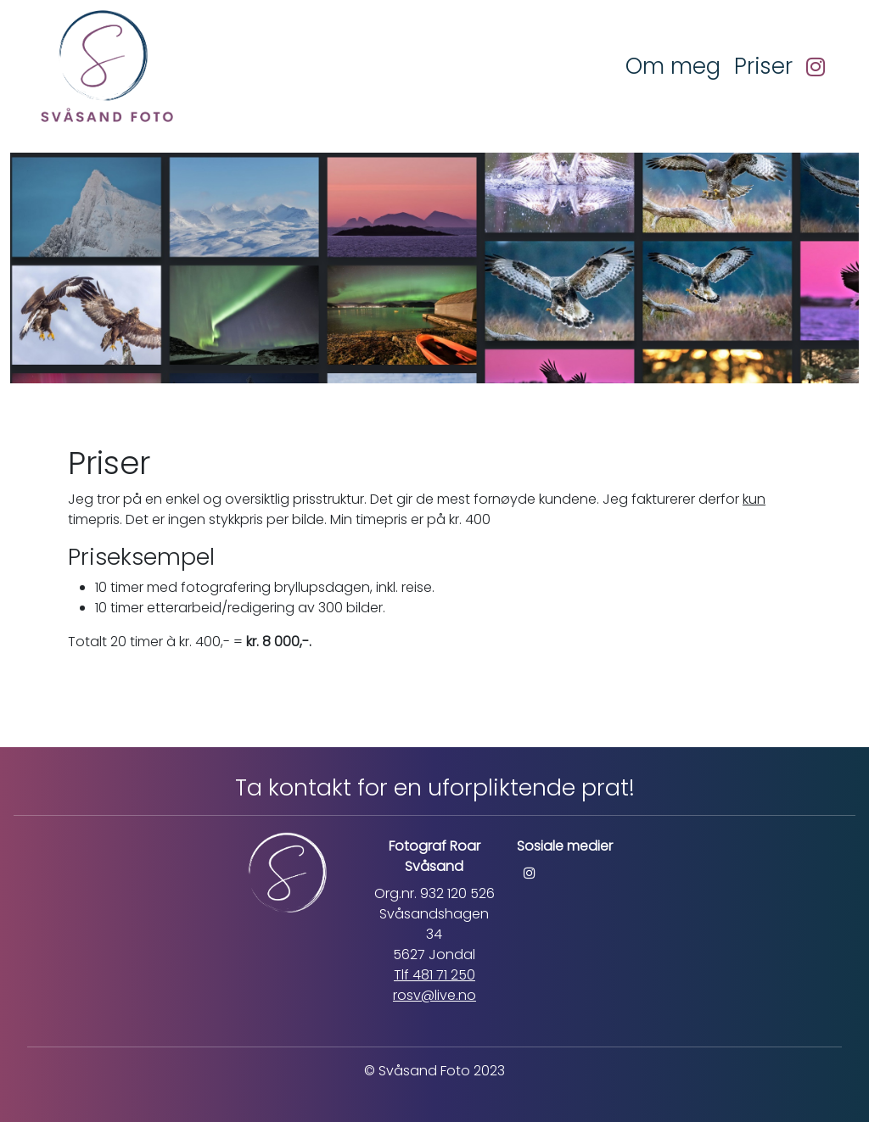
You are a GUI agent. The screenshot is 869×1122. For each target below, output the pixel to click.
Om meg (672, 66)
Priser (763, 66)
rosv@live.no (434, 995)
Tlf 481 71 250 (434, 975)
